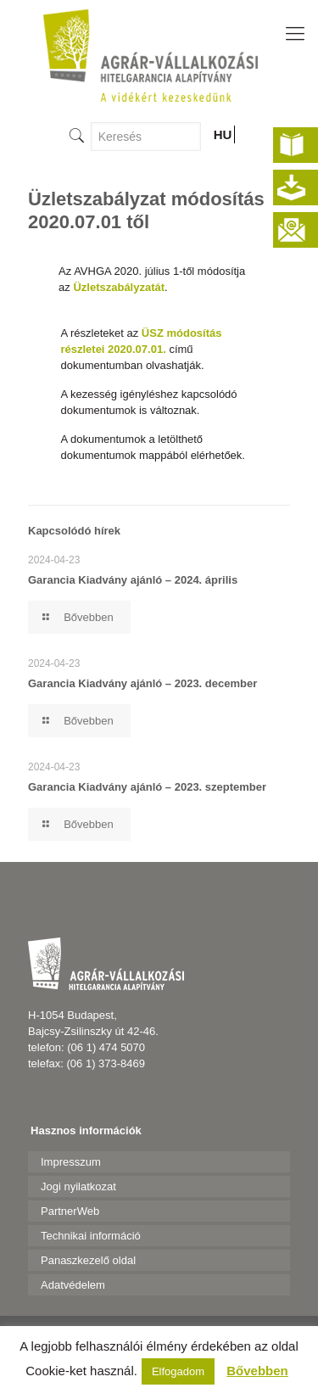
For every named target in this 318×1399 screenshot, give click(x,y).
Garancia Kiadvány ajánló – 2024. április (132, 580)
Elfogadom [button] (178, 1371)
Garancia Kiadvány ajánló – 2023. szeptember (147, 787)
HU (223, 134)
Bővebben (257, 1370)
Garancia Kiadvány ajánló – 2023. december (142, 683)
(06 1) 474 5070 (106, 1047)
